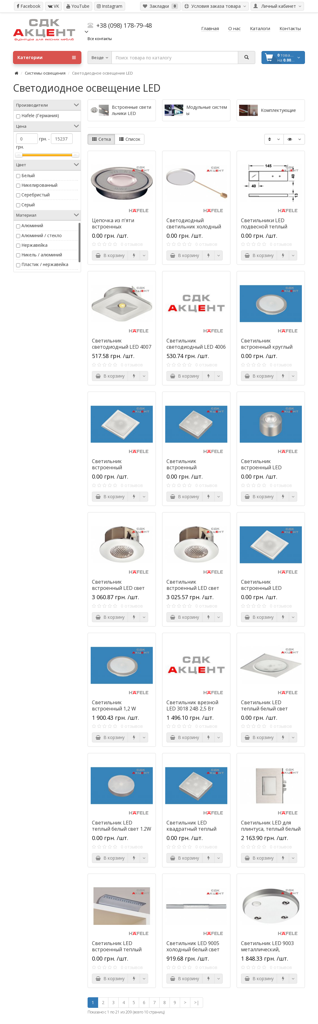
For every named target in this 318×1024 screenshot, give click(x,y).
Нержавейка (34, 245)
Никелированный (39, 185)
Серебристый (35, 195)
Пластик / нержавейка (44, 264)
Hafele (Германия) (40, 115)
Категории (46, 57)
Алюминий (32, 225)
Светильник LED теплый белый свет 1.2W (121, 826)
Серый (28, 205)
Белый (28, 175)
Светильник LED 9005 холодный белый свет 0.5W (193, 949)
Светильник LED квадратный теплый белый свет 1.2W (191, 829)
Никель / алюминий (41, 255)
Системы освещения (45, 73)
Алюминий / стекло (41, 235)
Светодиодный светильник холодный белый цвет (193, 226)
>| (196, 1002)
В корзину (110, 255)
